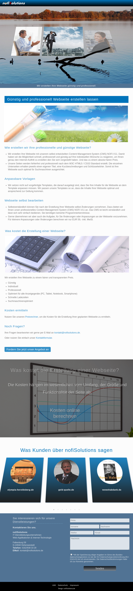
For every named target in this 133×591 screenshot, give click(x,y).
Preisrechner (31, 318)
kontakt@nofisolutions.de (67, 334)
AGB (54, 585)
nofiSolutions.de (69, 588)
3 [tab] (60, 506)
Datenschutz (63, 585)
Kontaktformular (44, 339)
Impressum (74, 585)
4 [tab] (66, 506)
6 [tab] (78, 506)
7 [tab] (85, 506)
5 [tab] (73, 506)
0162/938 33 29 (27, 548)
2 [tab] (54, 506)
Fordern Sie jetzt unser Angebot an (27, 351)
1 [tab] (48, 506)
